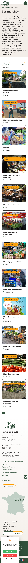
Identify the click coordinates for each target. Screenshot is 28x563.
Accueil (4, 10)
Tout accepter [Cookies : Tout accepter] (10, 551)
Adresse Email (7, 533)
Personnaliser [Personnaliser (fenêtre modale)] (10, 559)
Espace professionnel (9, 470)
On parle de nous (7, 472)
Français (22, 560)
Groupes (4, 467)
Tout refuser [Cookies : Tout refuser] (10, 555)
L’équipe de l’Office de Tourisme (12, 464)
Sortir (8, 10)
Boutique (5, 478)
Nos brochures (6, 480)
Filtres (6, 67)
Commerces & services (9, 475)
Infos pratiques (7, 483)
